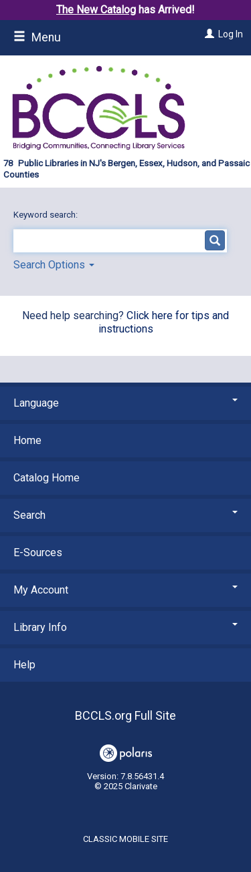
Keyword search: (46, 215)
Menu (37, 37)
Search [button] (125, 515)
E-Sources (37, 552)
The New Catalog (96, 9)
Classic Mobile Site (125, 839)
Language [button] (125, 403)
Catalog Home (46, 477)
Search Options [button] (53, 264)
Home (27, 440)
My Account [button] (125, 590)
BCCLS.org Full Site (125, 715)
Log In (230, 34)
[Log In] (207, 34)
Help (24, 664)
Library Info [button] (125, 627)
